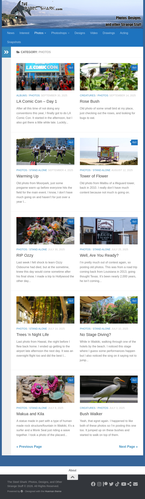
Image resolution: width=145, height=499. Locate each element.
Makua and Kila (30, 414)
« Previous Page (29, 446)
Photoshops (59, 33)
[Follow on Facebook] (93, 484)
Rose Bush (90, 101)
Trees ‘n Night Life (32, 334)
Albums (21, 95)
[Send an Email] (135, 484)
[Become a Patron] (105, 484)
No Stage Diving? (95, 334)
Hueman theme (53, 491)
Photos (38, 33)
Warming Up (27, 176)
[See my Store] (129, 484)
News (10, 33)
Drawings (109, 33)
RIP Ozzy (24, 255)
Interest (24, 33)
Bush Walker (91, 414)
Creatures (87, 95)
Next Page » (128, 446)
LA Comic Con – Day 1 (36, 101)
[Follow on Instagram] (99, 484)
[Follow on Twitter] (111, 484)
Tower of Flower (94, 176)
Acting (124, 33)
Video (94, 33)
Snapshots (14, 42)
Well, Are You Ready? (99, 255)
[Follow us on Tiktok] (117, 484)
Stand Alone (38, 170)
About (72, 470)
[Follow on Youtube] (123, 484)
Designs (80, 33)
